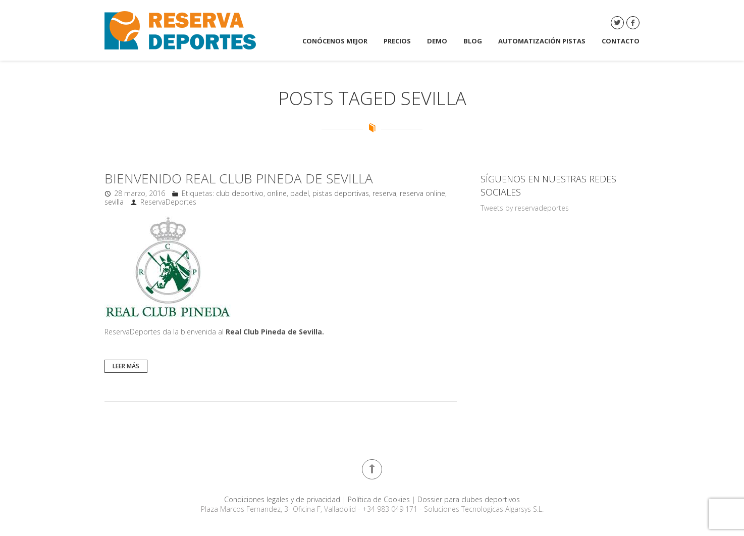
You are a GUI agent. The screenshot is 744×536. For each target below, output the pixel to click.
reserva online (422, 193)
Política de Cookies (380, 499)
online (277, 193)
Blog (472, 41)
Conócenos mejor (334, 41)
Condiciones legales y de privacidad (283, 499)
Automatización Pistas (542, 41)
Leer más (126, 366)
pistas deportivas (340, 193)
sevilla (114, 202)
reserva (384, 193)
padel (299, 193)
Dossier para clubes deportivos (468, 499)
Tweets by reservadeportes (525, 208)
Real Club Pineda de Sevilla (274, 331)
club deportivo (239, 193)
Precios (397, 41)
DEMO (437, 41)
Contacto (621, 41)
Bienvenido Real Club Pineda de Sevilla (238, 178)
